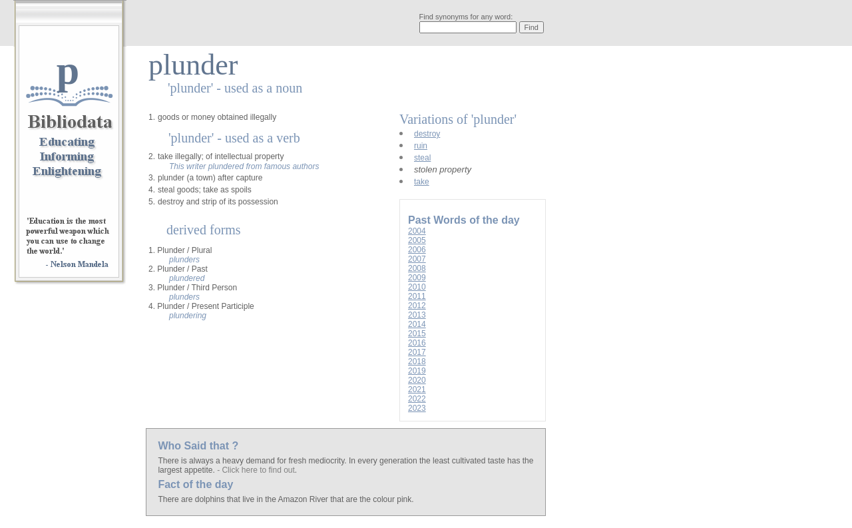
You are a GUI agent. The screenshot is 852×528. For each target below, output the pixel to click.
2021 (417, 389)
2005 (417, 240)
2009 (417, 277)
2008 (417, 268)
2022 (417, 398)
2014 (417, 324)
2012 (417, 305)
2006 (417, 249)
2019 (417, 371)
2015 (417, 333)
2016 (417, 343)
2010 (417, 287)
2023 (417, 408)
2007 (417, 259)
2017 (417, 352)
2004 (417, 231)
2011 (417, 296)
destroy (427, 133)
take (421, 181)
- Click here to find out (256, 470)
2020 (417, 380)
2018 (417, 361)
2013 (417, 315)
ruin (420, 145)
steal (422, 157)
